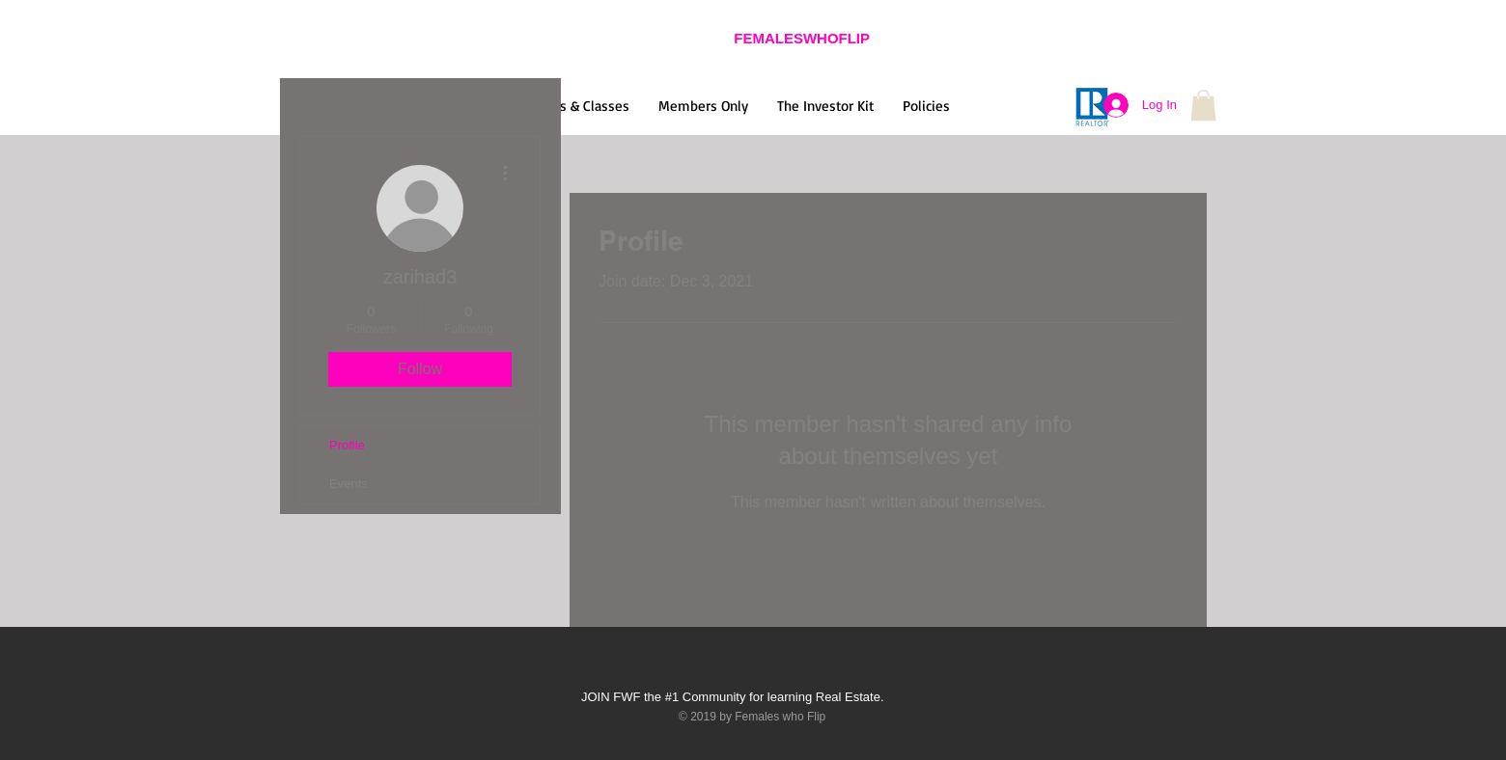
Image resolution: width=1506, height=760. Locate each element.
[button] (1203, 105)
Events (348, 483)
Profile (347, 445)
